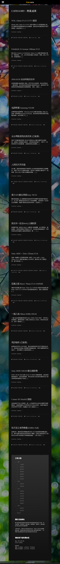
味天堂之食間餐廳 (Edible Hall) (25, 428)
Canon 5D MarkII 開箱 (21, 399)
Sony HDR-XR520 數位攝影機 (24, 371)
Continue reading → (17, 31)
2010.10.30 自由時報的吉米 (23, 79)
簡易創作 (31, 181)
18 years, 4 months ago (36, 444)
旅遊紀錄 (22, 493)
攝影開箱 (26, 37)
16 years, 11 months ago (31, 387)
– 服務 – (19, 481)
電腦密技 (22, 503)
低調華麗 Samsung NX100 (22, 108)
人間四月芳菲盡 (18, 165)
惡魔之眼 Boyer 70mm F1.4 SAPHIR (27, 284)
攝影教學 (20, 240)
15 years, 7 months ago (31, 153)
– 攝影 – (19, 461)
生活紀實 (20, 96)
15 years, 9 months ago (31, 211)
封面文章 (15, 66)
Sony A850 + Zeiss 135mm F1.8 (24, 253)
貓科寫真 (22, 500)
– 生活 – (19, 488)
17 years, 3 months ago (31, 416)
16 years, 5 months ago (41, 300)
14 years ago (33, 37)
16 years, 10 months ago (31, 359)
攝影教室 (26, 240)
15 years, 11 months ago (41, 240)
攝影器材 (20, 37)
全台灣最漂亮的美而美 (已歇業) (25, 136)
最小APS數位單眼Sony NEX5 (24, 195)
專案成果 (15, 37)
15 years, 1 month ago (41, 66)
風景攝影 (22, 478)
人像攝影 (15, 181)
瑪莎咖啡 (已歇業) (19, 342)
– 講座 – (19, 505)
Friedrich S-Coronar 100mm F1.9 (25, 49)
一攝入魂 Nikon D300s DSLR (24, 314)
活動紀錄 (22, 486)
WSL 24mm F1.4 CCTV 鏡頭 (24, 20)
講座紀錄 (31, 240)
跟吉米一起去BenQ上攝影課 (23, 223)
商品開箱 (15, 387)
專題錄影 (22, 466)
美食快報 (20, 153)
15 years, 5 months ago (31, 96)
